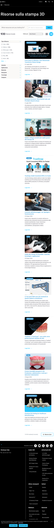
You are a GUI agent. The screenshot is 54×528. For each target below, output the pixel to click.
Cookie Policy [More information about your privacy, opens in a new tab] (20, 522)
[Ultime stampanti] (34, 468)
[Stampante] (11, 72)
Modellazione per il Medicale (47, 458)
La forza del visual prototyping (32, 452)
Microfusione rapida (32, 486)
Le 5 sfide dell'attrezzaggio (47, 451)
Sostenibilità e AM (32, 491)
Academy (44, 511)
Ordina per (25, 34)
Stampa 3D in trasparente (47, 464)
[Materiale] (11, 70)
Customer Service (32, 513)
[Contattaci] (45, 1)
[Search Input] (37, 27)
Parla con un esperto (32, 509)
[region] (27, 523)
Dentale (43, 470)
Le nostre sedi (44, 507)
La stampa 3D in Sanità (33, 493)
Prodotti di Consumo (46, 478)
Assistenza (30, 503)
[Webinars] (34, 484)
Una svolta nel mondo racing (32, 489)
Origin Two (30, 472)
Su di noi (43, 503)
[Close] (51, 521)
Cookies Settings (13, 525)
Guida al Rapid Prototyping (47, 456)
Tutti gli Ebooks (31, 462)
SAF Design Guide (32, 458)
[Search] (49, 1)
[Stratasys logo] (2, 2)
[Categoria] (11, 77)
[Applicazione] (11, 68)
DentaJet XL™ (31, 476)
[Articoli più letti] (47, 448)
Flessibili (43, 488)
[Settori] (47, 468)
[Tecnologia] (11, 75)
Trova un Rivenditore (32, 505)
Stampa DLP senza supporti (34, 460)
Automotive (44, 474)
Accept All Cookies (23, 525)
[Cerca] (49, 27)
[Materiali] (47, 484)
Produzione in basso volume (46, 454)
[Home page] (2, 5)
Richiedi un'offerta (32, 507)
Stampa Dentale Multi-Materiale (33, 455)
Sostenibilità (44, 513)
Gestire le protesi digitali (33, 495)
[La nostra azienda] (47, 501)
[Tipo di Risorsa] (11, 41)
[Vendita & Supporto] (34, 501)
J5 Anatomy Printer (32, 478)
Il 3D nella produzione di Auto (46, 461)
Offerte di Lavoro (45, 509)
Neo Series (30, 474)
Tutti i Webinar (31, 497)
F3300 (29, 470)
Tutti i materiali (45, 492)
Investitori (44, 515)
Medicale (43, 472)
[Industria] (11, 65)
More (2, 61)
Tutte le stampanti (32, 480)
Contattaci (44, 505)
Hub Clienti (30, 511)
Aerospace (44, 476)
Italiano (41, 1)
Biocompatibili (45, 490)
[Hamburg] (52, 1)
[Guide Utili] (34, 448)
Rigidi (43, 486)
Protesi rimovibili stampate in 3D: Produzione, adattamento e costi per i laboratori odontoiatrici (36, 372)
